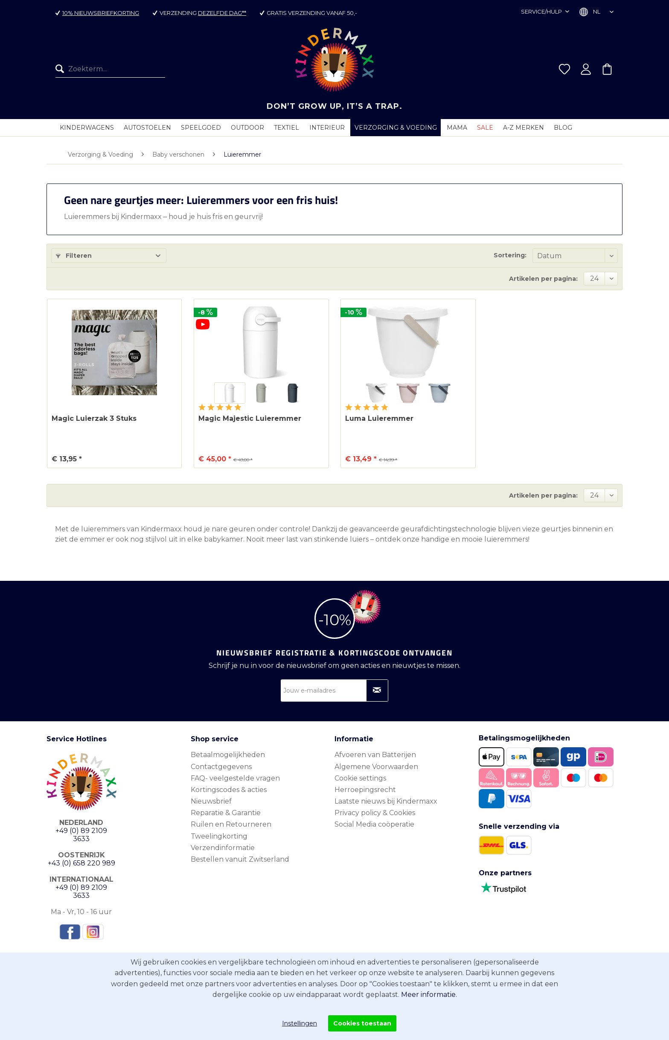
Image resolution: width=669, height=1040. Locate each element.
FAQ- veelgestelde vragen (235, 778)
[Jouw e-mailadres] (334, 690)
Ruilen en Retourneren (231, 824)
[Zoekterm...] (110, 69)
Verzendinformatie (223, 848)
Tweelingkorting (219, 836)
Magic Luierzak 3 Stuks (94, 418)
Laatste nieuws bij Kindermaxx (385, 801)
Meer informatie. (429, 994)
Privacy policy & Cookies (374, 813)
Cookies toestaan (362, 1023)
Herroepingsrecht (365, 790)
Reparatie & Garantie (226, 813)
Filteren (74, 255)
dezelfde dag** (222, 12)
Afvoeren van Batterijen (375, 755)
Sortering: (510, 255)
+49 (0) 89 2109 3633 (81, 835)
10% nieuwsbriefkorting (100, 12)
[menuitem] (110, 69)
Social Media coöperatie (374, 824)
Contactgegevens (221, 767)
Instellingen (299, 1023)
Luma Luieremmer (379, 418)
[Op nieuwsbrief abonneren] (377, 690)
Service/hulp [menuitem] (542, 11)
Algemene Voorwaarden (376, 767)
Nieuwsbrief (211, 801)
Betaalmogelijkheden (228, 755)
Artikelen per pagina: (543, 279)
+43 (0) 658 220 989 (81, 863)
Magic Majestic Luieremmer (249, 418)
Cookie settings (360, 778)
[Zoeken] (61, 69)
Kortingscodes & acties (229, 790)
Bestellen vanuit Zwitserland (240, 859)
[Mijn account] (585, 69)
